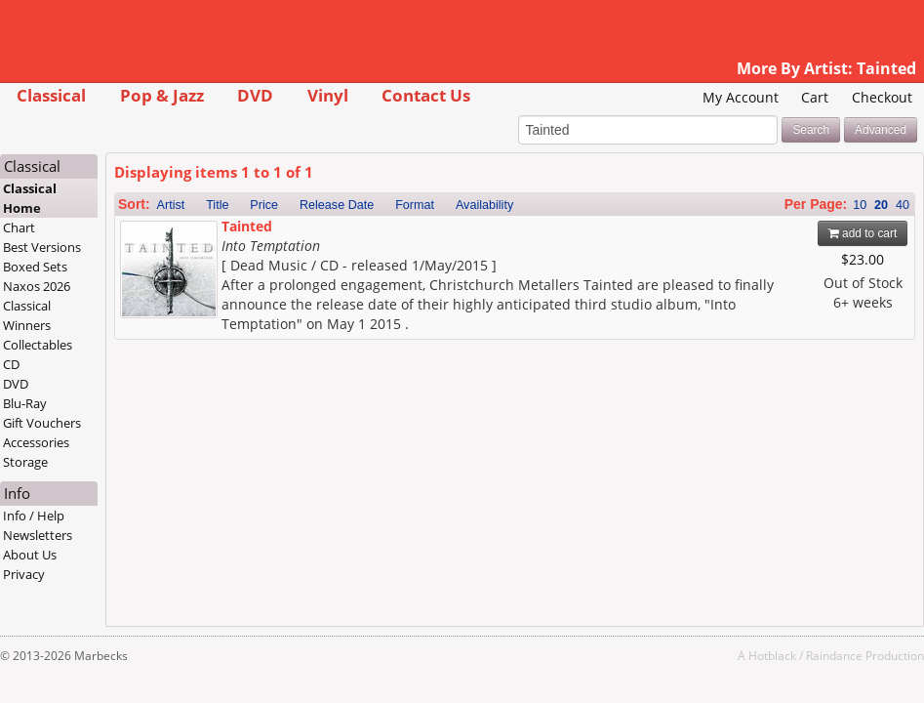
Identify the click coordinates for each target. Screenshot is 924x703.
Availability (484, 205)
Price (264, 205)
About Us (30, 554)
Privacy (24, 574)
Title (217, 205)
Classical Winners (27, 315)
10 (859, 205)
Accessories (36, 442)
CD (11, 364)
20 (881, 205)
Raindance (834, 655)
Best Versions (42, 247)
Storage (25, 462)
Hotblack (772, 655)
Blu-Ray (25, 403)
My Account (741, 97)
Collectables (37, 344)
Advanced (880, 130)
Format (414, 205)
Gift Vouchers (42, 423)
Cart (814, 97)
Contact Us (426, 95)
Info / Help (33, 515)
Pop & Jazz (162, 95)
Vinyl (327, 95)
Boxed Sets (35, 266)
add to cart (863, 233)
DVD (255, 95)
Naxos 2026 (36, 286)
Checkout (882, 97)
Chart (19, 227)
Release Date (337, 205)
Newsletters (37, 535)
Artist (171, 205)
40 (902, 205)
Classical (51, 95)
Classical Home (30, 198)
